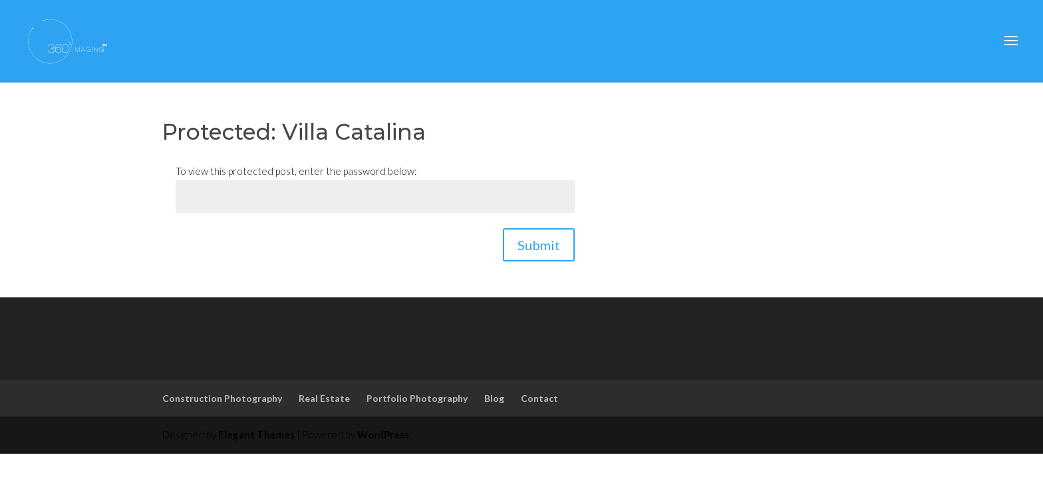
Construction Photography (222, 398)
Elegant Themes (256, 434)
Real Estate (324, 398)
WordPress (383, 434)
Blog (494, 398)
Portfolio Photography (417, 398)
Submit (539, 245)
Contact (539, 398)
